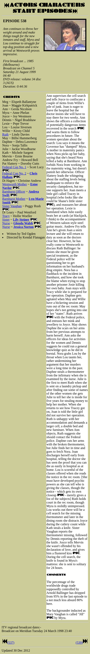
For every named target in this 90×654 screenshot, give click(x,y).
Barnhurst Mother (13, 199)
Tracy (6, 216)
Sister (6, 219)
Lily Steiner (21, 219)
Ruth (5, 134)
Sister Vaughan (12, 206)
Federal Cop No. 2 (14, 173)
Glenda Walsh (23, 223)
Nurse (6, 223)
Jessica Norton (23, 227)
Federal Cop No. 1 (14, 167)
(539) (79, 642)
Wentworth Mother (14, 184)
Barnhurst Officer (13, 191)
